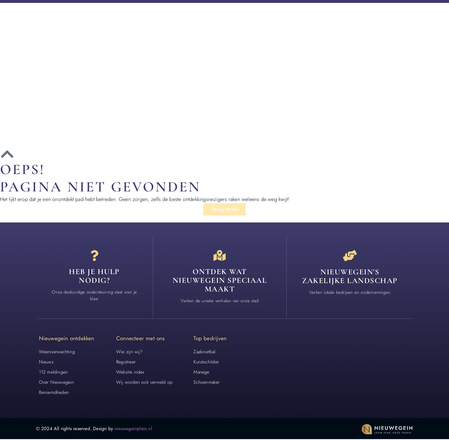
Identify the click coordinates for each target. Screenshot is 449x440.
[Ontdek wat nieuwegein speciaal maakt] (219, 256)
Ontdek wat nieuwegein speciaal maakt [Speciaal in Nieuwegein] (220, 281)
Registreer (126, 362)
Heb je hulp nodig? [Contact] (94, 277)
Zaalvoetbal (204, 352)
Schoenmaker (206, 383)
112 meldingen (53, 373)
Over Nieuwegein (56, 383)
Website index (130, 373)
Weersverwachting (57, 352)
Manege (201, 373)
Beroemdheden (54, 393)
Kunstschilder (206, 362)
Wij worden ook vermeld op (144, 383)
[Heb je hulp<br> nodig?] (94, 256)
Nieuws (46, 362)
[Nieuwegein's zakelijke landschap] (350, 256)
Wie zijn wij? (129, 352)
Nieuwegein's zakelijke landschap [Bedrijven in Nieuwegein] (350, 277)
